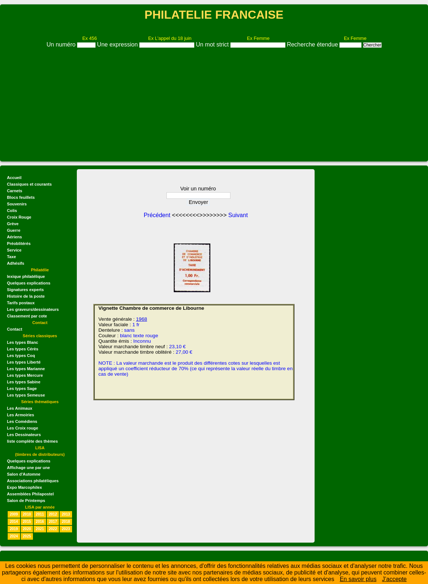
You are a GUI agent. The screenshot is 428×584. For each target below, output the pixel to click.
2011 (40, 514)
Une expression (118, 44)
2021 (40, 529)
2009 (14, 514)
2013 (66, 514)
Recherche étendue (313, 44)
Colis (12, 210)
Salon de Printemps (26, 500)
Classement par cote (27, 316)
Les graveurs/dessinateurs (33, 309)
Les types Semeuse (26, 395)
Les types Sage (22, 388)
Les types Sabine (23, 382)
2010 (27, 514)
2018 (66, 522)
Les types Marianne (26, 369)
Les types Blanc (22, 342)
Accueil (14, 177)
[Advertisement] (214, 103)
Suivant (238, 215)
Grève (13, 224)
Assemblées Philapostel (30, 494)
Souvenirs (17, 204)
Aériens (14, 237)
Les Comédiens (22, 421)
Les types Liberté (24, 362)
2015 (27, 522)
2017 (53, 522)
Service (14, 250)
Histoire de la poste (26, 296)
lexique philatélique (26, 276)
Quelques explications (28, 283)
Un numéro (61, 44)
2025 (27, 536)
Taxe (11, 256)
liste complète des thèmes (32, 441)
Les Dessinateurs (24, 434)
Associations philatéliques (33, 481)
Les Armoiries (20, 415)
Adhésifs (15, 263)
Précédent (158, 215)
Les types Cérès (22, 349)
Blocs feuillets (21, 197)
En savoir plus (358, 579)
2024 (14, 536)
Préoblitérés (19, 243)
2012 (53, 514)
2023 (66, 529)
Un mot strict (213, 44)
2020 (27, 529)
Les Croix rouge (22, 428)
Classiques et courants (29, 184)
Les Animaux (19, 408)
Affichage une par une (28, 467)
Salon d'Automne (24, 474)
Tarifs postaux (21, 303)
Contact (14, 329)
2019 (14, 529)
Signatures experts (25, 289)
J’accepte (394, 579)
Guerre (13, 230)
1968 (141, 319)
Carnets (14, 191)
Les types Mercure (25, 375)
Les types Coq (21, 355)
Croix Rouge (19, 217)
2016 (40, 522)
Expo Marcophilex (24, 487)
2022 (53, 529)
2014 (14, 522)
